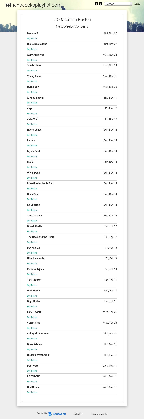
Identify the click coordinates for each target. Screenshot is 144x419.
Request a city (99, 414)
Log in (137, 3)
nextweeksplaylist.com (36, 5)
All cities (78, 414)
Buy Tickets (32, 38)
